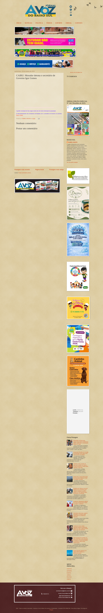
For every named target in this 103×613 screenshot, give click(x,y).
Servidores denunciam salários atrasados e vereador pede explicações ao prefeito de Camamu (80, 515)
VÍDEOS (49, 23)
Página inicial (39, 169)
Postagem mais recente (22, 169)
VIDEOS (69, 579)
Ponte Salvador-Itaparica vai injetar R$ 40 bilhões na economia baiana (79, 552)
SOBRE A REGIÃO (72, 142)
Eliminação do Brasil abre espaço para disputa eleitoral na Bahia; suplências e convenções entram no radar (80, 442)
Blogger (51, 609)
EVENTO (69, 573)
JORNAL (69, 23)
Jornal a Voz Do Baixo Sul (76, 72)
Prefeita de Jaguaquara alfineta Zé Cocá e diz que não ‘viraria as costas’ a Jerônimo (80, 503)
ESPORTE (58, 23)
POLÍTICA (39, 23)
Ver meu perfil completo (72, 162)
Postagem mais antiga (56, 169)
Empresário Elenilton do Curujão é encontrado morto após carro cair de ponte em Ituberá (80, 453)
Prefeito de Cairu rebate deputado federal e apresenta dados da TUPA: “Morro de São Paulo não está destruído (80, 527)
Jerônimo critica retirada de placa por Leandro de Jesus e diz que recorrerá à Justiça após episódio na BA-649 (80, 465)
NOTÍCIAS (28, 23)
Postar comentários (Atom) (25, 172)
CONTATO (78, 23)
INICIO (18, 23)
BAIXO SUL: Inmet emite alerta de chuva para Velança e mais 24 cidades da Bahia (80, 478)
